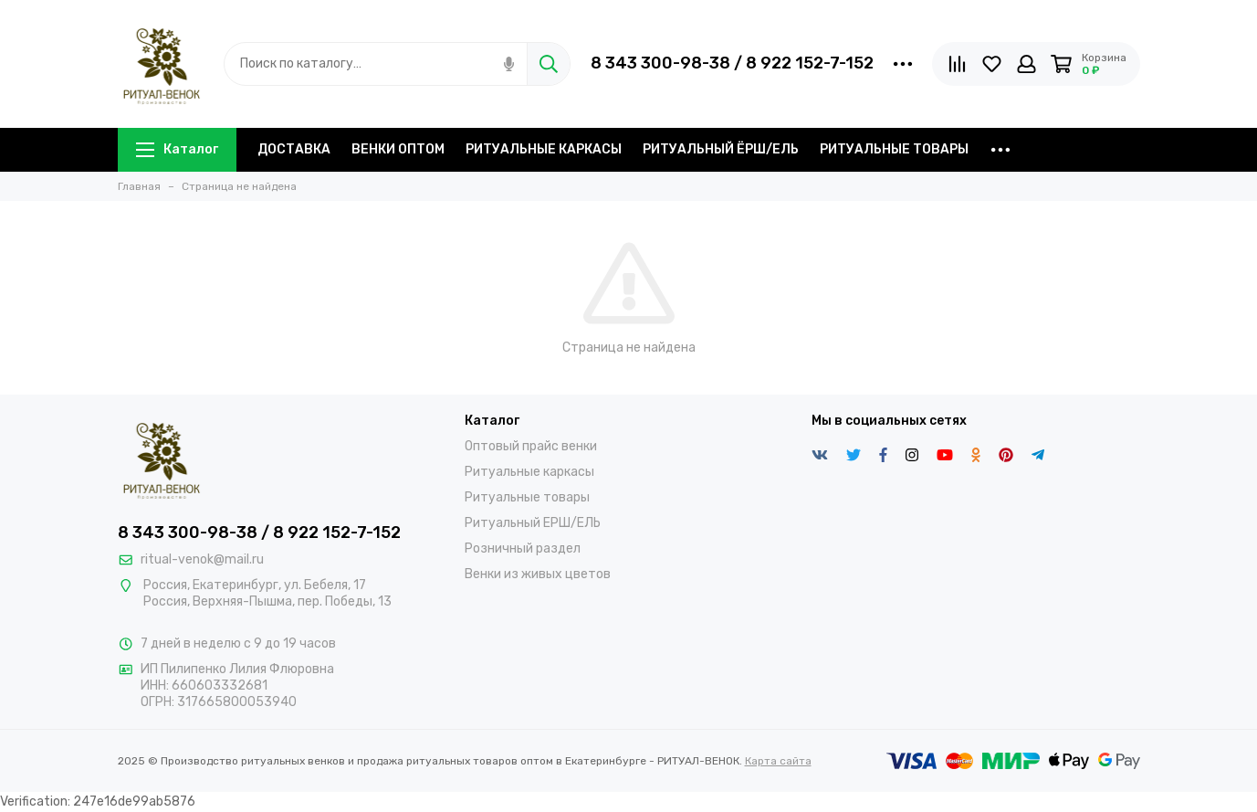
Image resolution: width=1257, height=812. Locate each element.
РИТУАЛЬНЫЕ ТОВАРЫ (894, 149)
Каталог (177, 149)
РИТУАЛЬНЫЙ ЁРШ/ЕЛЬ (721, 149)
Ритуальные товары (527, 497)
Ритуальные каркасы (529, 472)
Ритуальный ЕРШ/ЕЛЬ (533, 523)
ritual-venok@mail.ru (202, 559)
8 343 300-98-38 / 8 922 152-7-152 (732, 63)
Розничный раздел (523, 548)
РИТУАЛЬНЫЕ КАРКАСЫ (544, 149)
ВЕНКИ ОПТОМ (398, 149)
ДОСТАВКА (293, 149)
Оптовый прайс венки (531, 446)
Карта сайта (778, 760)
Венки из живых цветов (538, 574)
